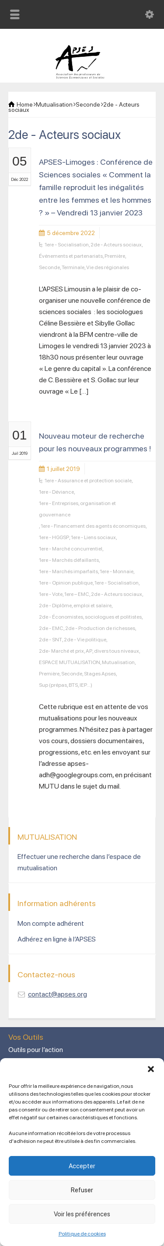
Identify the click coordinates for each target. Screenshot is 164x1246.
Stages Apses (100, 674)
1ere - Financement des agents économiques (93, 526)
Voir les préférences (82, 1214)
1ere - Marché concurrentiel (70, 549)
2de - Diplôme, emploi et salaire (75, 605)
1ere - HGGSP (54, 537)
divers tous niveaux (116, 651)
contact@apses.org (57, 994)
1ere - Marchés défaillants (69, 560)
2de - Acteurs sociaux (116, 245)
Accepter (82, 1166)
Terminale (73, 267)
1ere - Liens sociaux (93, 537)
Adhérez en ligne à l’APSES (56, 939)
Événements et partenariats (71, 256)
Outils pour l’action (35, 1049)
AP (89, 651)
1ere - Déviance (56, 492)
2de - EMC (51, 628)
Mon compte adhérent (50, 923)
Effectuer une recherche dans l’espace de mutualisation (79, 862)
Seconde (49, 267)
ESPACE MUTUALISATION (69, 662)
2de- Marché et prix (61, 651)
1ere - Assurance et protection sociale (88, 481)
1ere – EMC (76, 594)
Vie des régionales (107, 267)
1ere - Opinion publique (66, 583)
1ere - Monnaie (116, 571)
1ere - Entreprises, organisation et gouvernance (77, 509)
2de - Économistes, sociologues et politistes (90, 617)
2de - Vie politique (85, 640)
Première (115, 256)
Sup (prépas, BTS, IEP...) (65, 685)
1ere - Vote (51, 594)
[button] (151, 1069)
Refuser (82, 1190)
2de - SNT (50, 640)
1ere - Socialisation (67, 245)
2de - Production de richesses (100, 628)
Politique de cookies (82, 1234)
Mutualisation (118, 662)
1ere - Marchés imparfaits (68, 571)
